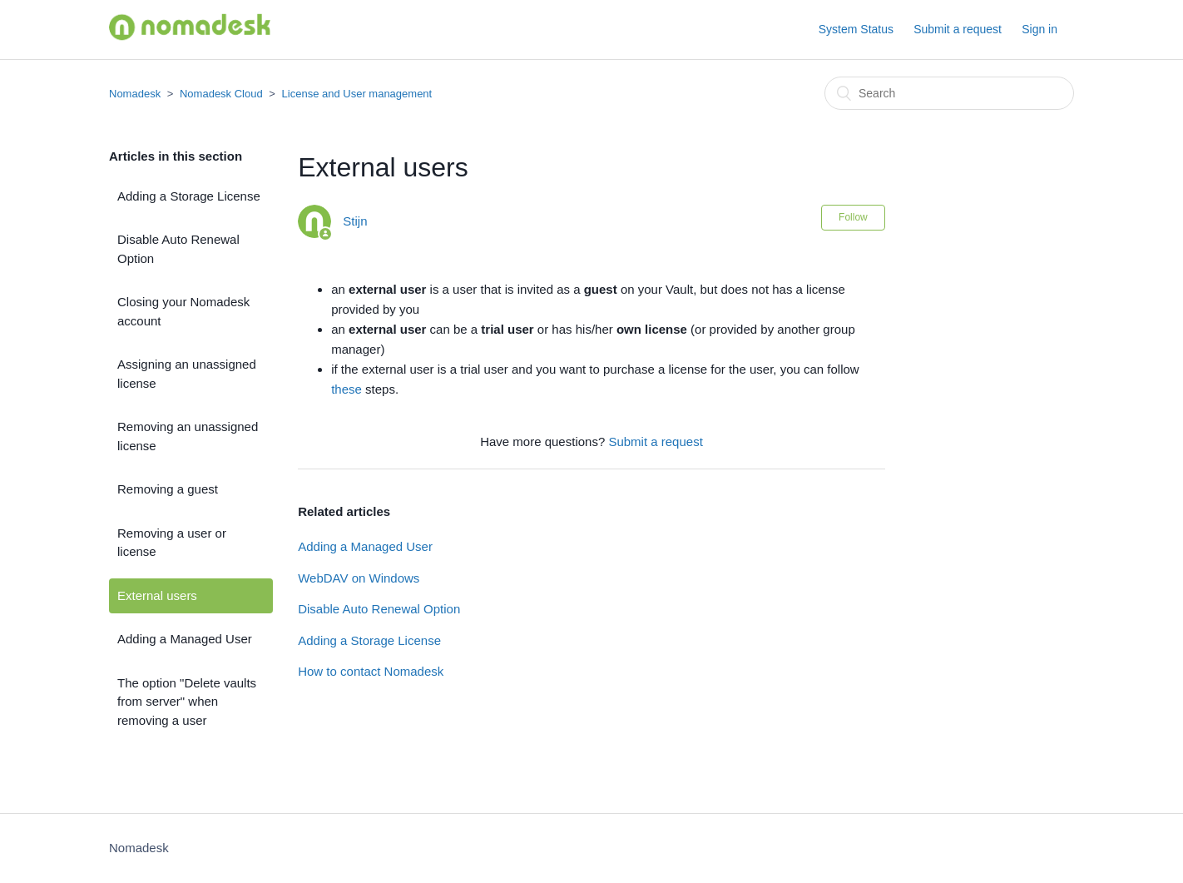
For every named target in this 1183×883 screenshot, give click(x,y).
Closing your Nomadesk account (183, 311)
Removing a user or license (171, 542)
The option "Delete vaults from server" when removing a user (186, 701)
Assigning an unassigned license (186, 373)
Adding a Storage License (188, 196)
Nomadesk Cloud (221, 93)
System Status (856, 29)
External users (157, 595)
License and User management (357, 93)
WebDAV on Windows (358, 578)
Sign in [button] (1039, 29)
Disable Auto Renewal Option (178, 248)
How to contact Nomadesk (370, 671)
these (348, 389)
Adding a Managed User (184, 639)
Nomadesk (135, 93)
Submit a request (957, 29)
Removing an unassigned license (187, 436)
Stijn (355, 221)
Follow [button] (853, 217)
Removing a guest (167, 489)
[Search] (949, 93)
